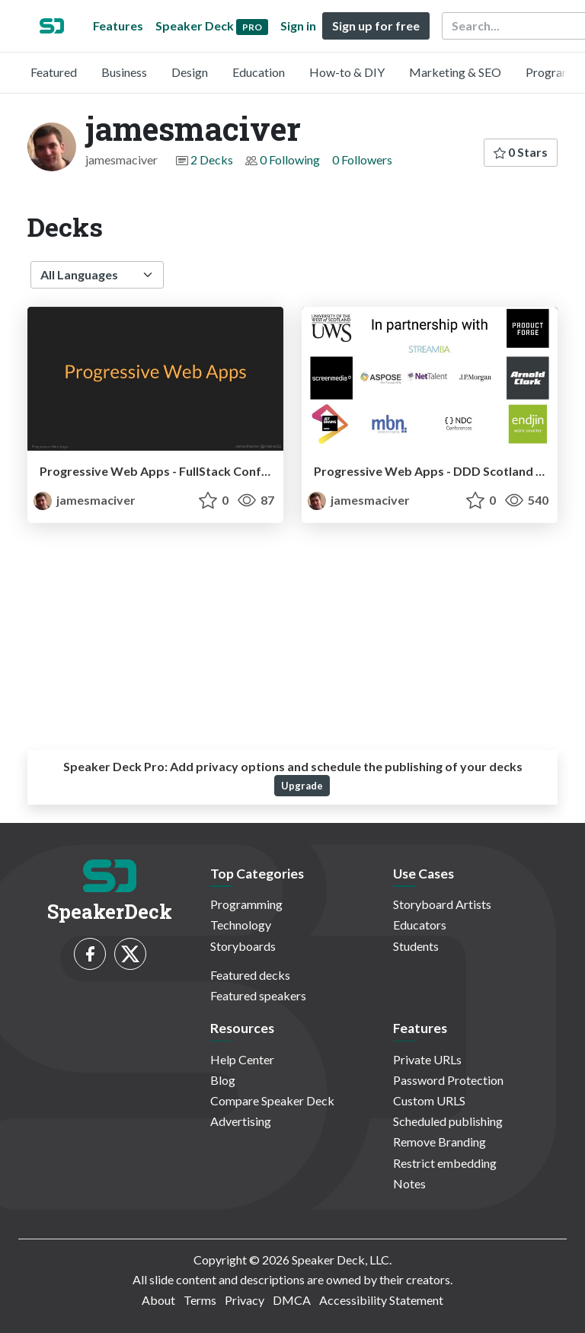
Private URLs (427, 1059)
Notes (409, 1183)
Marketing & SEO (455, 72)
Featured (53, 72)
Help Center (242, 1059)
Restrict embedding (445, 1163)
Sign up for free (376, 25)
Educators (419, 924)
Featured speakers (258, 995)
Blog (222, 1080)
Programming (246, 904)
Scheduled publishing (448, 1121)
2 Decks (211, 159)
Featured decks (250, 975)
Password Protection (448, 1080)
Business (124, 72)
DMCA (292, 1300)
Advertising (240, 1121)
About (158, 1300)
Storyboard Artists (442, 904)
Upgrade (302, 786)
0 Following (290, 159)
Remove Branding (439, 1141)
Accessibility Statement (381, 1300)
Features (118, 25)
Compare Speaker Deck (272, 1100)
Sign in (298, 25)
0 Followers (362, 159)
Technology (240, 924)
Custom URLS (429, 1100)
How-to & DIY (347, 72)
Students (416, 946)
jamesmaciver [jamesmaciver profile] (85, 500)
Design (189, 72)
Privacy (244, 1300)
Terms (200, 1300)
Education (258, 72)
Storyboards (243, 946)
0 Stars (521, 152)
